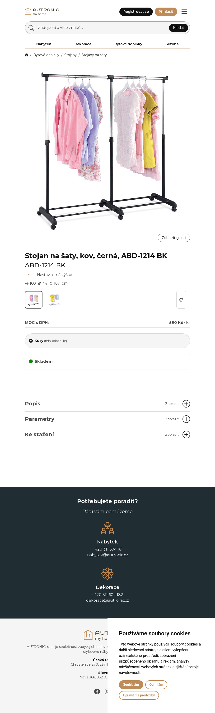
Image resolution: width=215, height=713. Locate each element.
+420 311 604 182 (107, 594)
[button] (184, 12)
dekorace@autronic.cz (107, 600)
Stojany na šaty (94, 55)
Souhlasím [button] (131, 684)
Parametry (102, 419)
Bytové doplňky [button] (128, 44)
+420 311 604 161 (107, 549)
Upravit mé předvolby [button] (139, 695)
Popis (102, 403)
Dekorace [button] (83, 44)
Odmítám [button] (156, 684)
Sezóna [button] (172, 44)
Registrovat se (136, 11)
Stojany (70, 55)
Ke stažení (102, 434)
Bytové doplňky (46, 55)
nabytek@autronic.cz (107, 555)
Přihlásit (166, 11)
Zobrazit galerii (174, 238)
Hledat (178, 28)
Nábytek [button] (43, 44)
